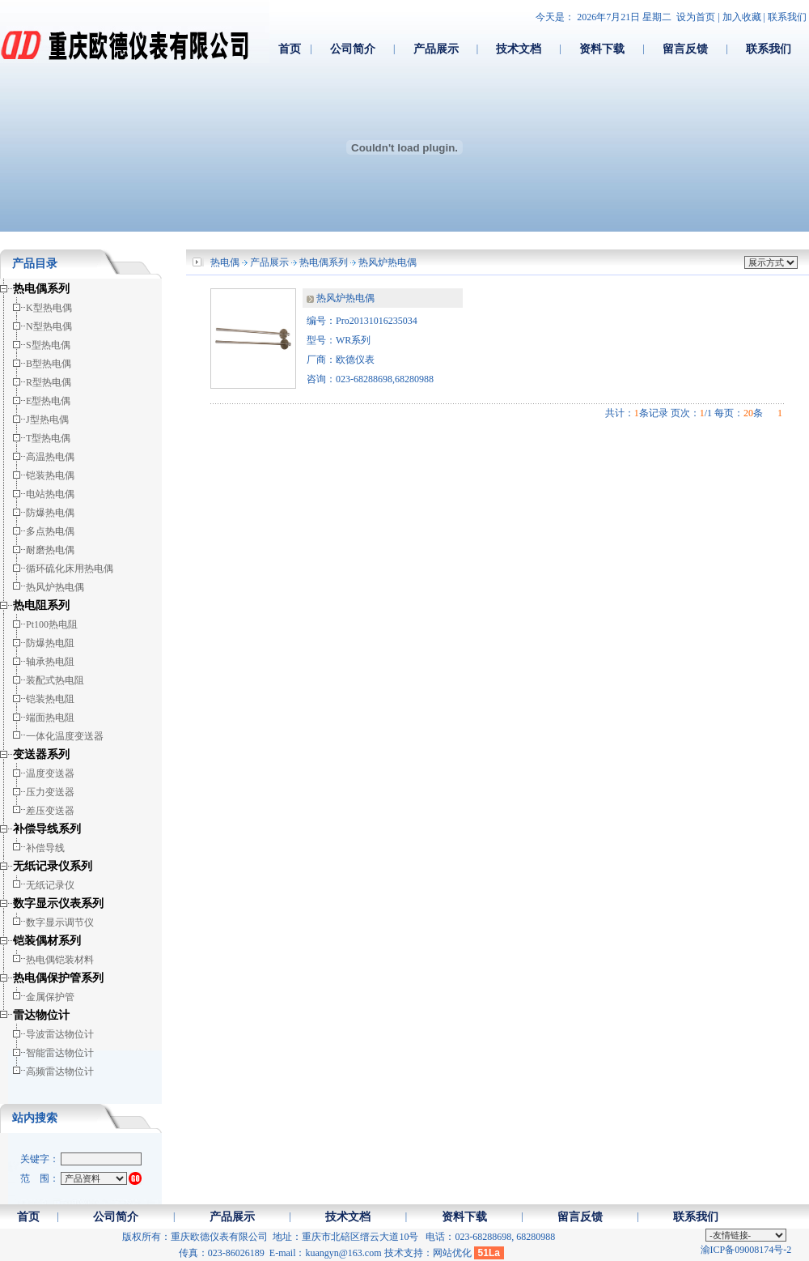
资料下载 (602, 48)
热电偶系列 (323, 262)
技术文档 (518, 48)
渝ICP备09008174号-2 (746, 1249)
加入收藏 (741, 17)
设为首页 (695, 17)
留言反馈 (685, 48)
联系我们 (787, 17)
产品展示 (436, 48)
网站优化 (452, 1253)
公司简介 (352, 48)
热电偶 (224, 262)
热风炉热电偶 (387, 262)
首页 (289, 48)
